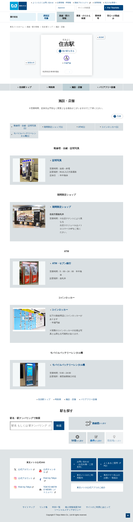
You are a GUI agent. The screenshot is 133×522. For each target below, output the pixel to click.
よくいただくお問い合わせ (43, 3)
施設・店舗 (77, 87)
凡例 (119, 116)
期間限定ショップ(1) (53, 127)
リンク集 (43, 507)
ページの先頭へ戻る (128, 515)
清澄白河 (30, 63)
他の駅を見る (68, 51)
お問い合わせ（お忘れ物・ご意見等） (85, 464)
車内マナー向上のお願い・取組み (112, 476)
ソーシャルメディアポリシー (67, 510)
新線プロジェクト (81, 3)
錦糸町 (101, 37)
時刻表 (52, 87)
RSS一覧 (56, 507)
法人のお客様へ (111, 3)
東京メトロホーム (17, 27)
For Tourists (113, 8)
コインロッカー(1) (110, 127)
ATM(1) (81, 127)
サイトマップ (29, 507)
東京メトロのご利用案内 (85, 476)
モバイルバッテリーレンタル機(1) (25, 134)
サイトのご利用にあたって (98, 507)
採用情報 (97, 3)
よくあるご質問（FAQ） (112, 464)
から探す (99, 423)
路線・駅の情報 (33, 27)
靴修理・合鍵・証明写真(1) (25, 126)
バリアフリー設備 (107, 87)
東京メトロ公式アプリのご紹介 (91, 487)
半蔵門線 (67, 63)
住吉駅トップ (25, 87)
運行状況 (14, 17)
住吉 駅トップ (47, 27)
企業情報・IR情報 (64, 3)
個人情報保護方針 (73, 507)
